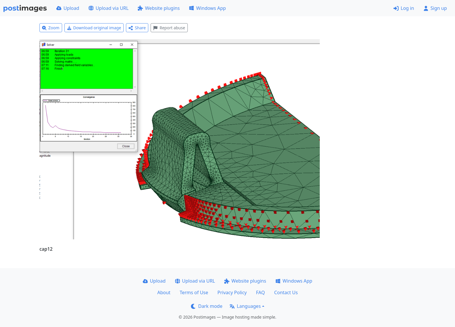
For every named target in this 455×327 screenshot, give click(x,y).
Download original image (94, 27)
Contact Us (286, 292)
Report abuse (169, 27)
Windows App (207, 8)
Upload (67, 8)
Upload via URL (109, 8)
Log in (403, 8)
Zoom (50, 27)
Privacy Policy (232, 292)
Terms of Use (194, 292)
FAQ (260, 292)
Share (137, 27)
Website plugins (159, 8)
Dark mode (206, 306)
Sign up (435, 8)
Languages (245, 306)
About (163, 292)
